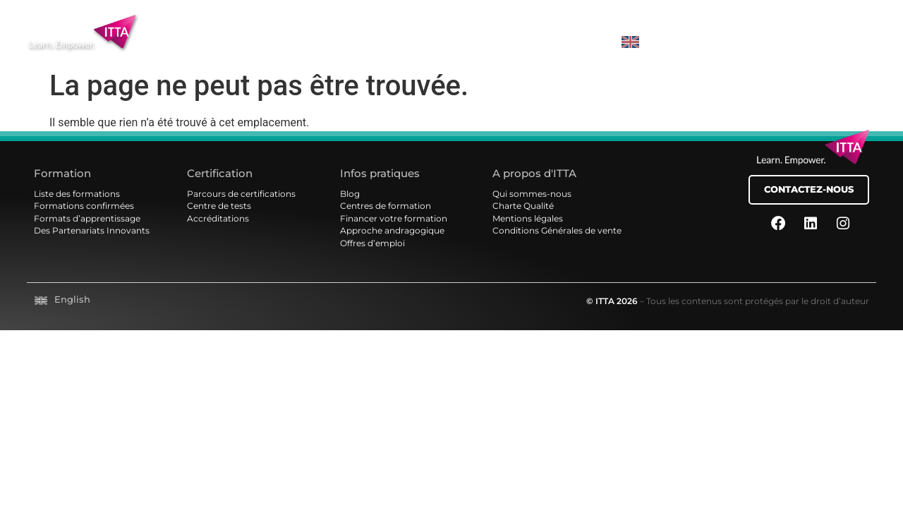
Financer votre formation (393, 219)
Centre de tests (219, 206)
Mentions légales (527, 219)
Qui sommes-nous (531, 194)
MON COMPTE (832, 44)
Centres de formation (385, 206)
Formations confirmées (84, 206)
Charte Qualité (523, 206)
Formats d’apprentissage (87, 219)
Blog (350, 194)
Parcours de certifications (241, 194)
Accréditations (218, 219)
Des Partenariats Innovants (92, 231)
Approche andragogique (392, 231)
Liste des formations (77, 194)
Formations (242, 48)
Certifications (353, 48)
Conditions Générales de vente (557, 231)
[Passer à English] (62, 300)
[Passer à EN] (626, 42)
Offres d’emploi (372, 243)
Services (455, 48)
